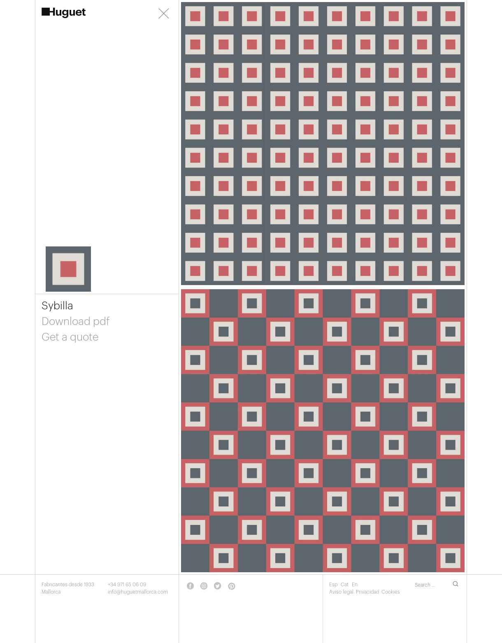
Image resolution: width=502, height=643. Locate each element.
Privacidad (367, 592)
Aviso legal (341, 592)
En (355, 584)
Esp (334, 584)
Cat (345, 584)
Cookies (390, 592)
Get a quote (70, 337)
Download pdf (76, 321)
